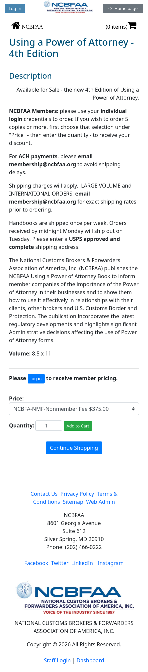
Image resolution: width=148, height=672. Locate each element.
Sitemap (73, 501)
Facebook (36, 563)
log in (36, 378)
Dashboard (90, 660)
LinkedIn (82, 563)
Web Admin (100, 501)
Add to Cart (78, 426)
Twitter (59, 563)
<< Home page (123, 8)
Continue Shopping (74, 447)
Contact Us (44, 493)
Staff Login (57, 660)
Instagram (111, 563)
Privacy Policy (77, 493)
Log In (15, 8)
